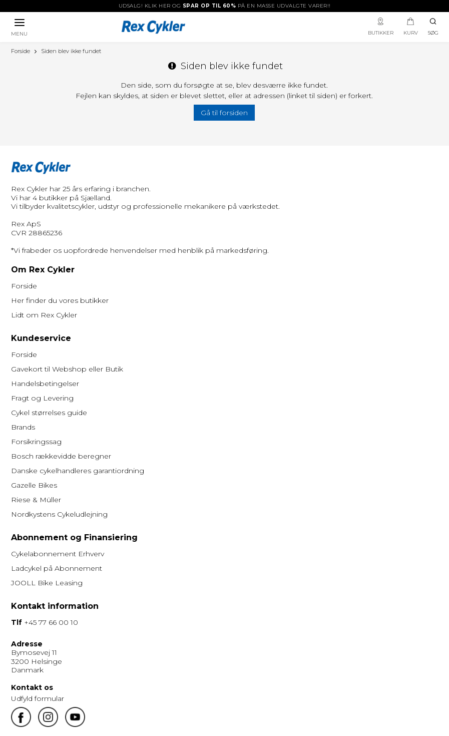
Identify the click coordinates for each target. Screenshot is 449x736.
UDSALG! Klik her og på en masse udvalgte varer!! (225, 6)
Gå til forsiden (224, 112)
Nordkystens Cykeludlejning (59, 514)
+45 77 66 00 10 (51, 622)
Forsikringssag (36, 441)
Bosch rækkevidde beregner (61, 456)
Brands (23, 427)
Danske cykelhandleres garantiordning (77, 470)
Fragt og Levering (42, 398)
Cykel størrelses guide (49, 412)
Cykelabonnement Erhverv (57, 553)
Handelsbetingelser (45, 383)
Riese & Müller (36, 499)
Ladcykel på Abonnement (56, 568)
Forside (24, 285)
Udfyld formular (37, 698)
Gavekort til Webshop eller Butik (67, 369)
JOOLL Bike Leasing (47, 582)
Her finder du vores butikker (60, 300)
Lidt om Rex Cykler (44, 314)
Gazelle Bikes (34, 485)
